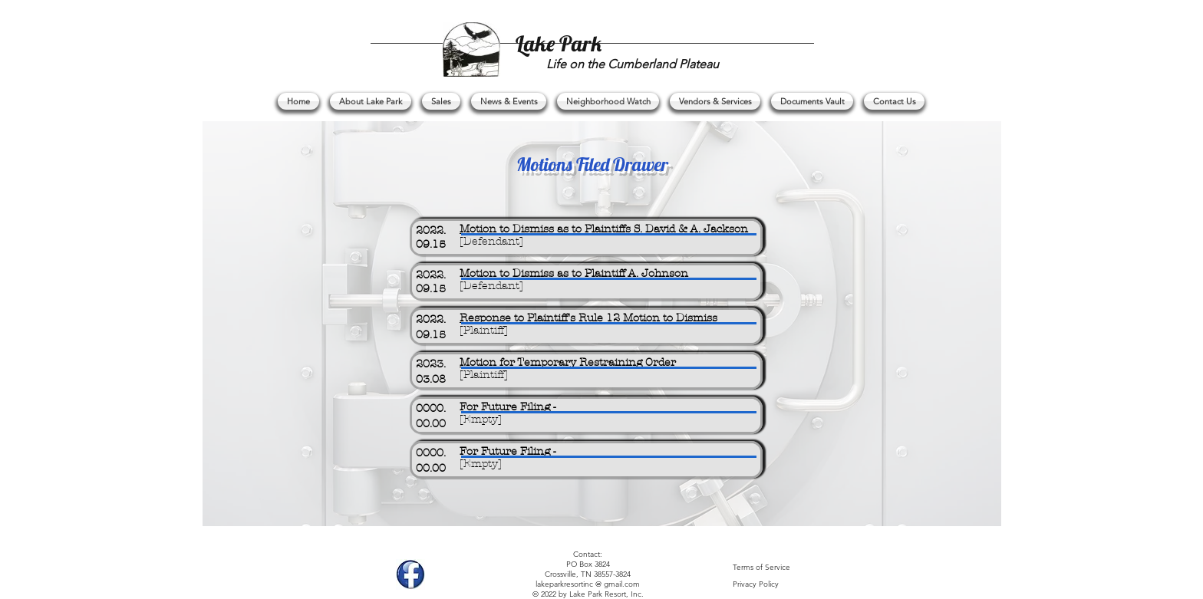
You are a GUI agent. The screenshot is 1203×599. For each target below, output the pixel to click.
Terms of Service (761, 567)
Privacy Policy (756, 584)
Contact (586, 554)
